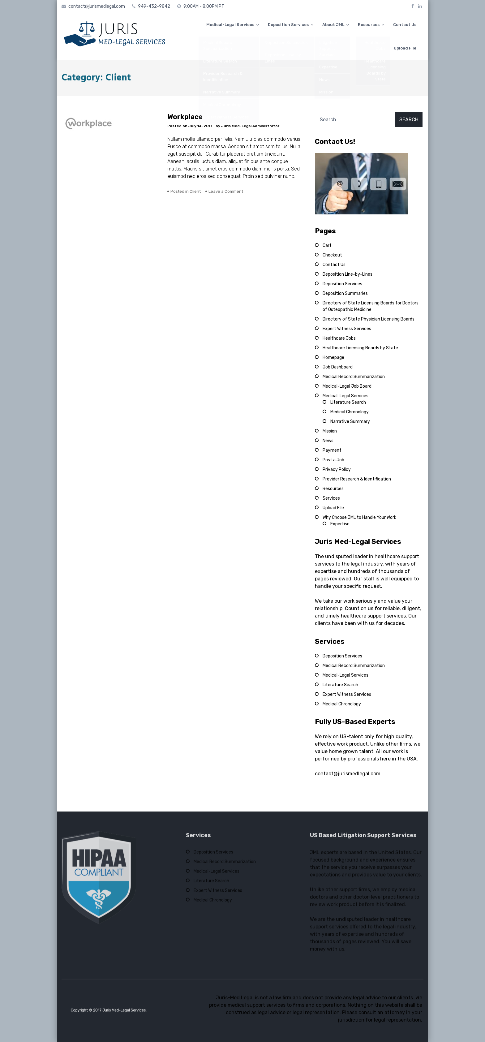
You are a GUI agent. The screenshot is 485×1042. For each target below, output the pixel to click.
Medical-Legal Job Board (347, 386)
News (328, 440)
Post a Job (333, 460)
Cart (327, 245)
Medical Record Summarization (354, 376)
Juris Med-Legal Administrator (250, 126)
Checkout (332, 255)
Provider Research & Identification (357, 479)
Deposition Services (288, 24)
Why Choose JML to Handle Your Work (359, 517)
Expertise (340, 524)
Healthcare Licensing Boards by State (360, 348)
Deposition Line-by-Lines (347, 274)
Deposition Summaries (345, 293)
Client (195, 191)
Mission (330, 431)
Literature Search (348, 402)
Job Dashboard (338, 367)
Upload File (405, 48)
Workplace (185, 117)
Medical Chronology (349, 412)
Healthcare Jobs (339, 338)
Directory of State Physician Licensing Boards (368, 319)
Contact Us (404, 24)
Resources (369, 24)
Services (331, 498)
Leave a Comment (225, 191)
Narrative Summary (350, 421)
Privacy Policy (337, 469)
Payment (332, 450)
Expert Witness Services (347, 328)
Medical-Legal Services (230, 24)
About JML (333, 24)
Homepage (333, 357)
